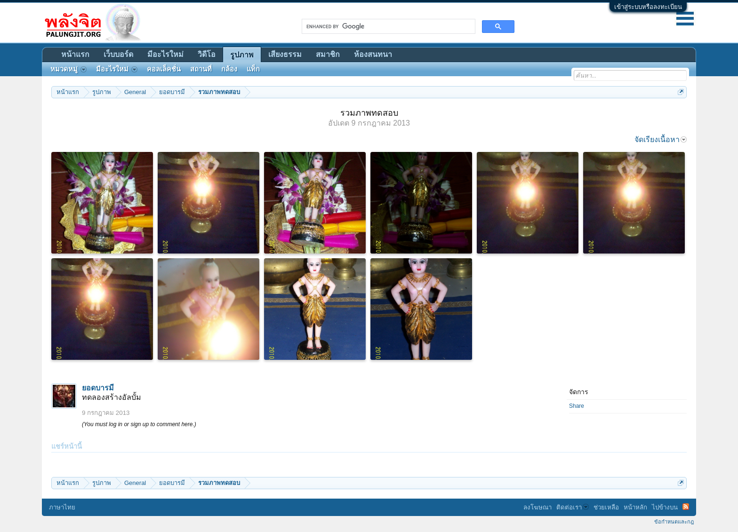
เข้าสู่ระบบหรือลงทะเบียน (648, 6)
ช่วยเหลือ (606, 507)
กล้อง (229, 69)
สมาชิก (328, 54)
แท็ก (253, 69)
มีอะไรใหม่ (165, 54)
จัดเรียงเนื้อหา (660, 139)
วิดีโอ (207, 54)
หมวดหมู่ (68, 69)
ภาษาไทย (62, 507)
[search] (387, 26)
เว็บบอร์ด (118, 54)
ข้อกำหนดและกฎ (674, 521)
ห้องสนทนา (373, 54)
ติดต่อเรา (572, 507)
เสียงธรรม (285, 54)
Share (576, 406)
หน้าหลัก (635, 507)
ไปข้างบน (665, 507)
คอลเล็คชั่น (164, 69)
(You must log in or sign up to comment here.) (139, 424)
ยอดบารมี (98, 388)
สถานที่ (201, 69)
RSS (685, 506)
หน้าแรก (75, 54)
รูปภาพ (242, 55)
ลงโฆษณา (537, 507)
